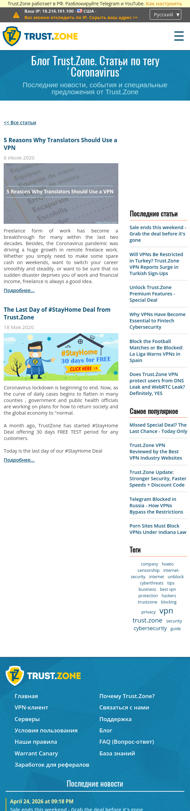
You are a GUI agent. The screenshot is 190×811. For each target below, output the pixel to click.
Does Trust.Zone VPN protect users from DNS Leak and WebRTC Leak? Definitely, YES (157, 304)
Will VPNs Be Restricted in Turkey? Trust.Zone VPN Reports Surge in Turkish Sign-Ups (156, 184)
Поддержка (115, 632)
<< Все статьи (20, 122)
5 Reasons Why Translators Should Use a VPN (60, 144)
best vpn (168, 509)
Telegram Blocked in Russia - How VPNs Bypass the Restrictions (156, 425)
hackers (169, 516)
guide (176, 549)
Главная (26, 609)
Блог (105, 644)
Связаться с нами (124, 621)
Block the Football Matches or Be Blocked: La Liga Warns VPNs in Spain (156, 270)
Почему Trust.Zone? (127, 609)
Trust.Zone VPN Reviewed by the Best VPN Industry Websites (156, 371)
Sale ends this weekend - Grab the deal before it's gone (158, 153)
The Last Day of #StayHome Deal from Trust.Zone (57, 313)
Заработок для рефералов (52, 678)
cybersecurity (150, 548)
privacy (148, 532)
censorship (149, 490)
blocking (169, 522)
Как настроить (164, 3)
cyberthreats (152, 503)
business (147, 509)
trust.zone (148, 540)
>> (81, 17)
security (174, 541)
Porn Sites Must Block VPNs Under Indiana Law (158, 449)
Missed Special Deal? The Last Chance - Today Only (158, 348)
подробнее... (19, 290)
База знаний (117, 667)
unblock (176, 497)
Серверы (27, 632)
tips (171, 503)
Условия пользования (46, 644)
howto (167, 484)
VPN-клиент (31, 621)
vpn (166, 530)
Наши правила (36, 655)
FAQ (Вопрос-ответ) (126, 655)
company (149, 484)
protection (148, 516)
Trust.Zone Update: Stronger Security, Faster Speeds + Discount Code (158, 398)
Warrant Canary (36, 667)
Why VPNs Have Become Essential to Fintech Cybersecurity (158, 240)
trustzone (147, 522)
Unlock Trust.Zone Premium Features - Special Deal (152, 213)
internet (156, 497)
